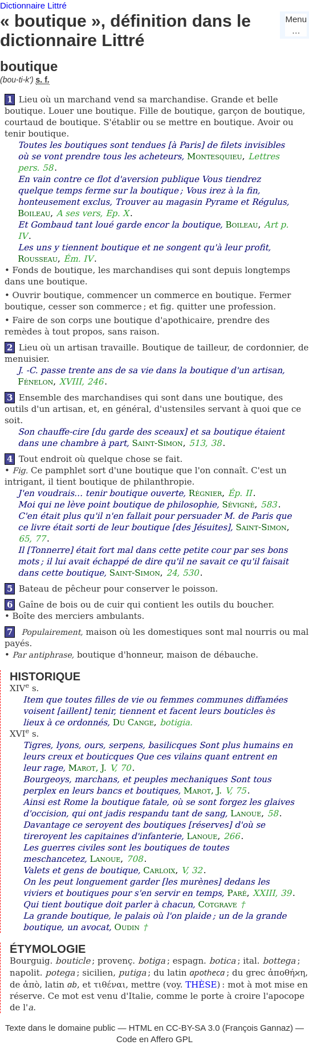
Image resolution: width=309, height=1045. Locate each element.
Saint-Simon (157, 443)
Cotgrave (217, 904)
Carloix (159, 870)
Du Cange (133, 722)
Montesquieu (214, 156)
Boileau (34, 213)
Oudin (127, 927)
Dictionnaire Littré (33, 5)
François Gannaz (257, 1027)
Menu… (296, 24)
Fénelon (35, 382)
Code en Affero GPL (154, 1039)
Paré (236, 893)
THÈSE (201, 985)
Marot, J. (87, 768)
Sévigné (238, 504)
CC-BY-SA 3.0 (193, 1027)
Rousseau (38, 259)
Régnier (205, 493)
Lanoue (245, 813)
